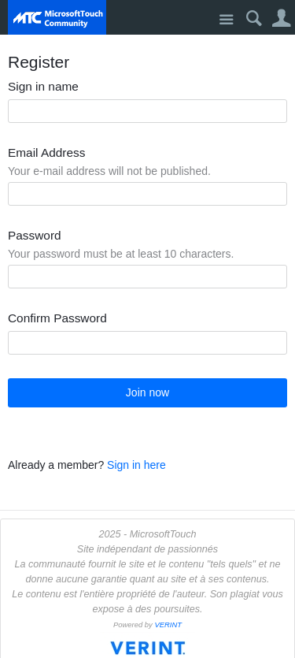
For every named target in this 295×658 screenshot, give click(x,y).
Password (34, 235)
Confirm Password (57, 318)
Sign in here (136, 465)
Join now (147, 392)
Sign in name (43, 86)
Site (226, 20)
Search (253, 18)
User (281, 18)
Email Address (46, 153)
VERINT (168, 624)
